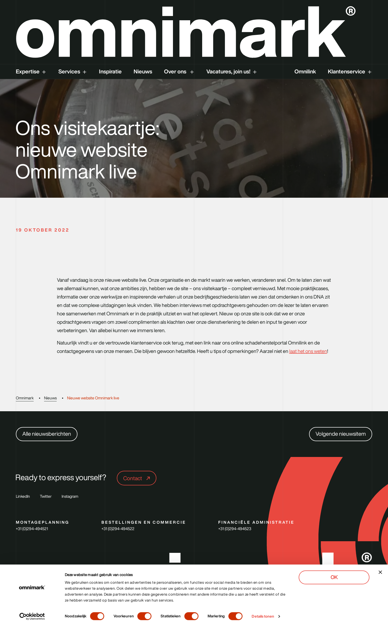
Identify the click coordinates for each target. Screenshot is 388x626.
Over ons (176, 71)
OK (334, 577)
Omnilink (305, 71)
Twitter (46, 496)
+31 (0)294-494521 (32, 528)
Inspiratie (110, 71)
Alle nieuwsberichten (46, 433)
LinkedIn (23, 496)
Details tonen (263, 616)
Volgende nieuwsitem (340, 433)
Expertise (28, 71)
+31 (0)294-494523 (234, 528)
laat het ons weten (308, 351)
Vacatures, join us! (228, 71)
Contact (133, 478)
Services (69, 71)
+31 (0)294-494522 (117, 528)
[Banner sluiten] (380, 572)
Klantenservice (346, 71)
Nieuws (143, 71)
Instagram (70, 496)
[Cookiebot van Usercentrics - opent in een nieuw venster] (32, 616)
